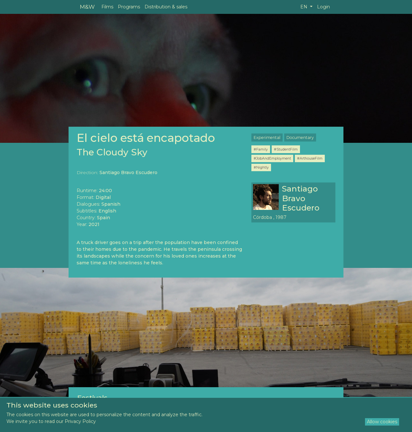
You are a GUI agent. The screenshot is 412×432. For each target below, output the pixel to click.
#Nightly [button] (261, 167)
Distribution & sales (166, 7)
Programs (129, 7)
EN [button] (304, 7)
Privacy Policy (80, 421)
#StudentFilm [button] (286, 149)
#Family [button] (261, 149)
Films (107, 7)
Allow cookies (382, 422)
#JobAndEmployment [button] (272, 158)
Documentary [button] (300, 137)
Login (323, 7)
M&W (87, 6)
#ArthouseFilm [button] (310, 158)
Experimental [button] (267, 137)
